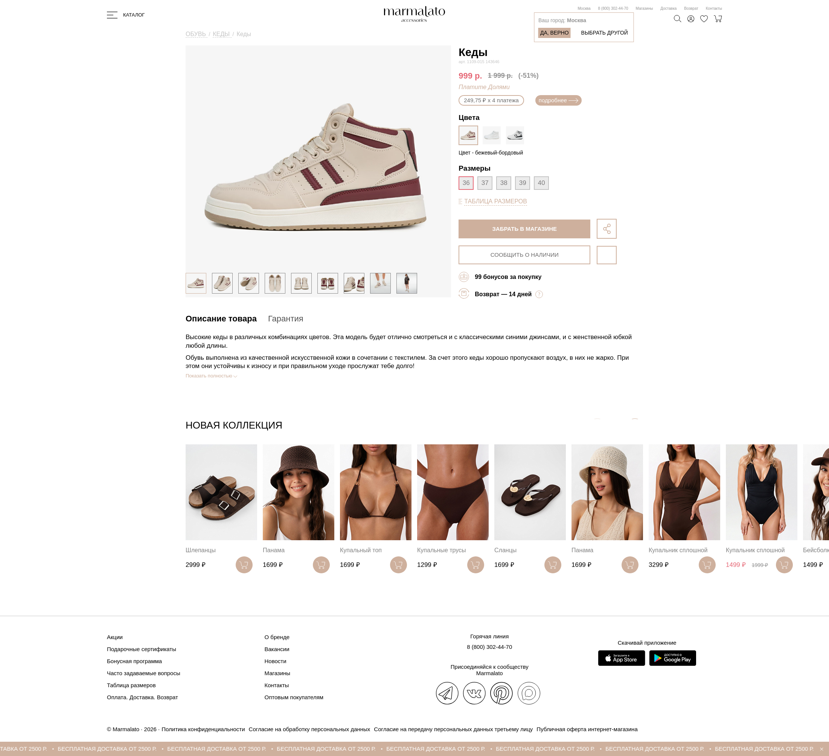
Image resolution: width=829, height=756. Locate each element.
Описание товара (221, 318)
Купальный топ (361, 550)
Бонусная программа (134, 661)
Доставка (668, 8)
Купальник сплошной (678, 550)
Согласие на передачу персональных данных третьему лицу (453, 729)
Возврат (691, 8)
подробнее (558, 100)
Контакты (714, 8)
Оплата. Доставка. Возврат (142, 697)
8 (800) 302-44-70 (613, 8)
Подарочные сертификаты (141, 649)
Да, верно (554, 33)
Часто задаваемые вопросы (143, 673)
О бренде (277, 637)
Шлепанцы (201, 550)
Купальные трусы (441, 550)
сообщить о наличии (525, 254)
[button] (634, 426)
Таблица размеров (131, 685)
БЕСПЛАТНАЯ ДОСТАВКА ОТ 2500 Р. (123, 748)
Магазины (644, 8)
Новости (275, 661)
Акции (115, 637)
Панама (274, 550)
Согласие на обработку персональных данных (309, 729)
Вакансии (277, 649)
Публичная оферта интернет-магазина (586, 729)
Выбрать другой (604, 33)
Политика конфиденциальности (203, 729)
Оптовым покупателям (294, 697)
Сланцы (505, 550)
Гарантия (285, 318)
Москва (584, 8)
